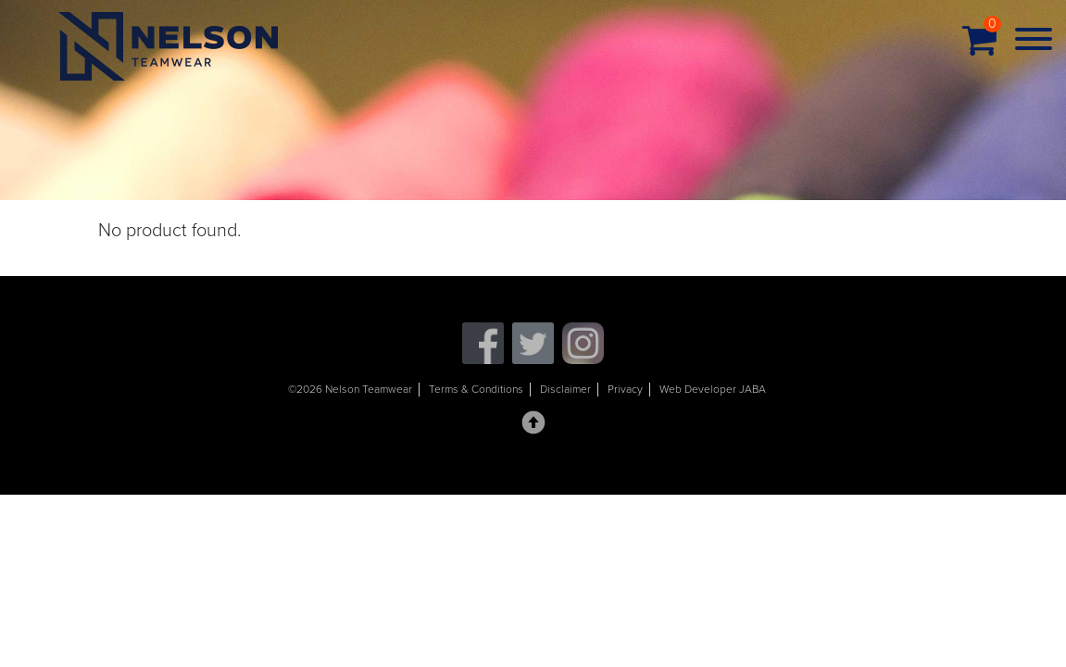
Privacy (625, 389)
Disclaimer (565, 389)
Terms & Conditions (476, 389)
